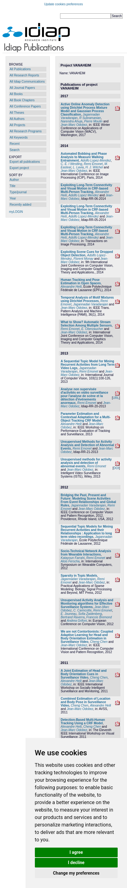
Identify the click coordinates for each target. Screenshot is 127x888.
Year (13, 198)
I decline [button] (76, 862)
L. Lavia (78, 167)
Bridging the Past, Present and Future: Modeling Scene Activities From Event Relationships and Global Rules (88, 500)
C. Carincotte (82, 610)
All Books (16, 94)
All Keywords (19, 137)
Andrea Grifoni (77, 620)
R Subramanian (90, 118)
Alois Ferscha (70, 561)
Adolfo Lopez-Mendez (96, 160)
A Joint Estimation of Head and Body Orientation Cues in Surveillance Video (83, 674)
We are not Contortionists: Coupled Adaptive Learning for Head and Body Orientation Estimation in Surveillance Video (87, 636)
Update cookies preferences (63, 4)
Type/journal (18, 192)
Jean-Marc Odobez (74, 124)
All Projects (17, 125)
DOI (116, 468)
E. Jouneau (69, 614)
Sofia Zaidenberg (90, 614)
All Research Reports (24, 75)
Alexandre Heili (71, 286)
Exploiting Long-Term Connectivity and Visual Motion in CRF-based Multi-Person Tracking (86, 188)
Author (14, 179)
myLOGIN (16, 211)
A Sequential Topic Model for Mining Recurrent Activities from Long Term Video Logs (88, 364)
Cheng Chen (98, 641)
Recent (15, 143)
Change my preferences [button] (76, 873)
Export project (19, 168)
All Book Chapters (22, 100)
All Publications (20, 69)
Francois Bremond (99, 617)
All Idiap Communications (27, 81)
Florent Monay (83, 258)
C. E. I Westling (71, 164)
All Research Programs (26, 131)
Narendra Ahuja (71, 121)
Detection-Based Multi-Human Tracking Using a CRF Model (83, 721)
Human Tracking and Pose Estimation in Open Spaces (81, 281)
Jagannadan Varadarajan (90, 304)
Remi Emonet (93, 164)
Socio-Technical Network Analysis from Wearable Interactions (86, 552)
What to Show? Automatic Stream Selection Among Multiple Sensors (86, 323)
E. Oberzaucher (92, 329)
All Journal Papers (22, 87)
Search (15, 150)
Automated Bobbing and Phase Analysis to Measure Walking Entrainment (84, 157)
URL (116, 398)
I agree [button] (76, 852)
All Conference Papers (25, 106)
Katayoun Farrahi (73, 558)
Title (13, 186)
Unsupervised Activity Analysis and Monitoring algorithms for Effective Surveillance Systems (87, 603)
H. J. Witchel (94, 167)
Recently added (20, 204)
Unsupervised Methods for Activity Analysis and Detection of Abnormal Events (87, 445)
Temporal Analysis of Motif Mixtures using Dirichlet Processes (87, 299)
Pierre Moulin (93, 121)
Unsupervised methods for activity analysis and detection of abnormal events (86, 463)
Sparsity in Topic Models (79, 575)
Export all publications (25, 161)
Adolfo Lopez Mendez (83, 195)
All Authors (17, 119)
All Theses (17, 112)
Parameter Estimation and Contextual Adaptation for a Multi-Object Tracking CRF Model (86, 417)
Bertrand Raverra (73, 617)
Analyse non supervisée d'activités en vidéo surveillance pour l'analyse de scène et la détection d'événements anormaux (84, 396)
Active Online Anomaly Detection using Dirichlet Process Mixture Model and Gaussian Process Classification (85, 109)
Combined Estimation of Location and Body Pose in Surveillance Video (85, 702)
